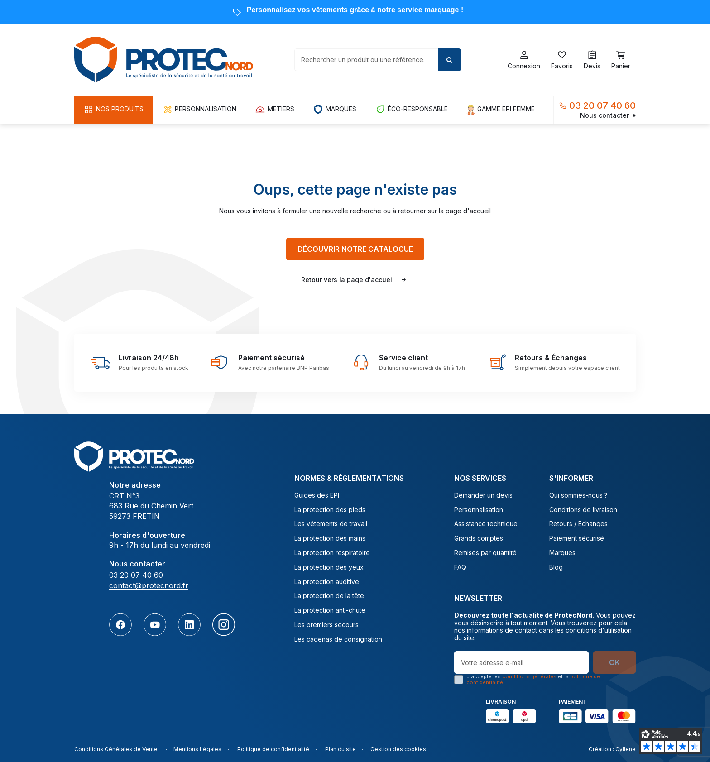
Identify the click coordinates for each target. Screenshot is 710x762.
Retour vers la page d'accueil (347, 279)
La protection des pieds (329, 509)
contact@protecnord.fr (148, 585)
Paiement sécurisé (576, 538)
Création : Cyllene (612, 749)
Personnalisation (478, 509)
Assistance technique (486, 523)
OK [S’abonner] (614, 662)
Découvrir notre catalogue (355, 249)
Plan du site (340, 749)
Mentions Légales (197, 749)
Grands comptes (478, 538)
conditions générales (529, 676)
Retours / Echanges (578, 523)
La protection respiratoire (332, 552)
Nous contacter (608, 115)
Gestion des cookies (398, 749)
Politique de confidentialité (273, 749)
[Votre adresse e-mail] (521, 662)
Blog (556, 567)
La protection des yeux (329, 567)
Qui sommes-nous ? (578, 495)
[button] (113, 110)
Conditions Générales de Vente (116, 749)
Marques (562, 552)
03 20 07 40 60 (602, 105)
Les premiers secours (326, 624)
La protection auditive (326, 581)
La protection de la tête (329, 595)
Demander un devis (483, 495)
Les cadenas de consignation (338, 639)
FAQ (460, 567)
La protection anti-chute (329, 610)
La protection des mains (329, 538)
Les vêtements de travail (330, 523)
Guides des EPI (316, 495)
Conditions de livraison (583, 509)
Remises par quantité (485, 552)
